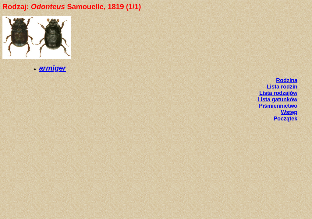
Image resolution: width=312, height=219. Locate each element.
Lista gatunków (277, 99)
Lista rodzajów (278, 93)
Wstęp (289, 112)
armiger (52, 68)
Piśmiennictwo (278, 106)
